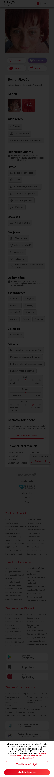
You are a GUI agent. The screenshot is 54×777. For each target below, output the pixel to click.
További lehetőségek (27, 764)
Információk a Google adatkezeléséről (32, 757)
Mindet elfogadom (27, 772)
